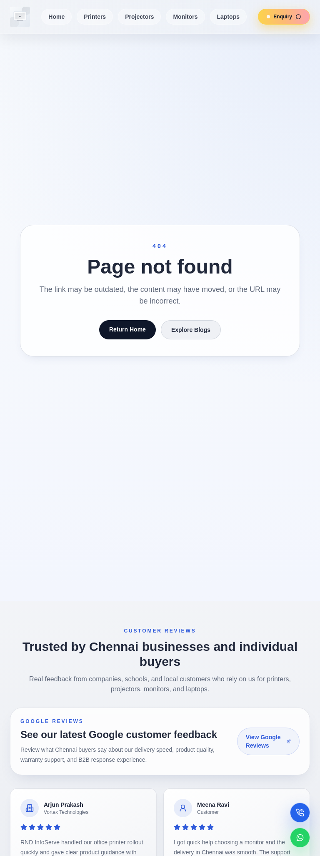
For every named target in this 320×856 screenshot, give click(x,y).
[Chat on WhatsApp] (300, 838)
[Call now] (300, 813)
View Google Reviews (268, 741)
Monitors (185, 16)
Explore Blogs (190, 329)
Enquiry (279, 17)
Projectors (139, 16)
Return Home (127, 329)
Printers (95, 16)
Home (56, 16)
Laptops (228, 16)
